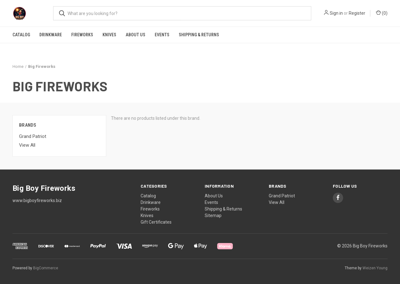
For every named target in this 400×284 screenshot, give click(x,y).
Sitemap (213, 215)
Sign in (336, 13)
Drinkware (50, 34)
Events (162, 34)
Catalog (21, 34)
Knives (109, 34)
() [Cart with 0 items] (382, 13)
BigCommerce (45, 268)
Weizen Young (375, 268)
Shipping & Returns (199, 34)
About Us (135, 34)
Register (357, 13)
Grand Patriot (32, 136)
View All (27, 145)
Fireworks (82, 34)
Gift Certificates (156, 222)
